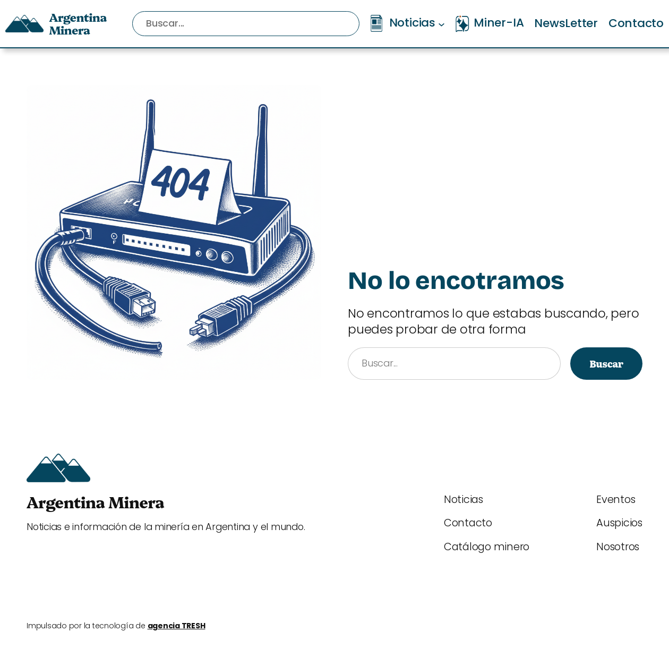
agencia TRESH (176, 625)
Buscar (606, 363)
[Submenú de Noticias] (441, 23)
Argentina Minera (77, 23)
